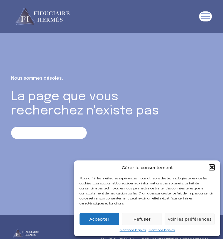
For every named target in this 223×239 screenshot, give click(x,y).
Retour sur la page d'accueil (49, 132)
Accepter (99, 219)
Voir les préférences (190, 219)
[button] (212, 167)
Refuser (142, 219)
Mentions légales (133, 230)
